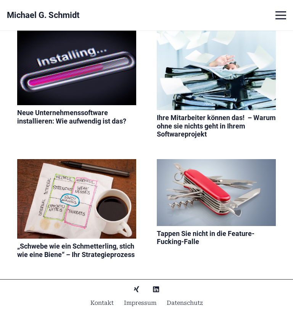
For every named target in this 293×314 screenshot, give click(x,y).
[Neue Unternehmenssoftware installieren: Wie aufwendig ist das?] (76, 36)
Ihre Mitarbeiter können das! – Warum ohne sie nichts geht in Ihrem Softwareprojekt (216, 126)
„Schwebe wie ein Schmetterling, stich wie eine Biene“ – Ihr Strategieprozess (76, 250)
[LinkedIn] (156, 289)
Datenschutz (185, 302)
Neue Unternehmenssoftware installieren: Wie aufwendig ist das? (71, 117)
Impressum (140, 302)
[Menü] (281, 15)
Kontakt (102, 302)
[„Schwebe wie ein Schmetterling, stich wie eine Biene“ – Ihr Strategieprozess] (76, 164)
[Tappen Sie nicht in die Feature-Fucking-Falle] (216, 164)
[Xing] (136, 289)
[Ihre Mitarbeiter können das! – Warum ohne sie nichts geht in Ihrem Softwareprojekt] (216, 36)
